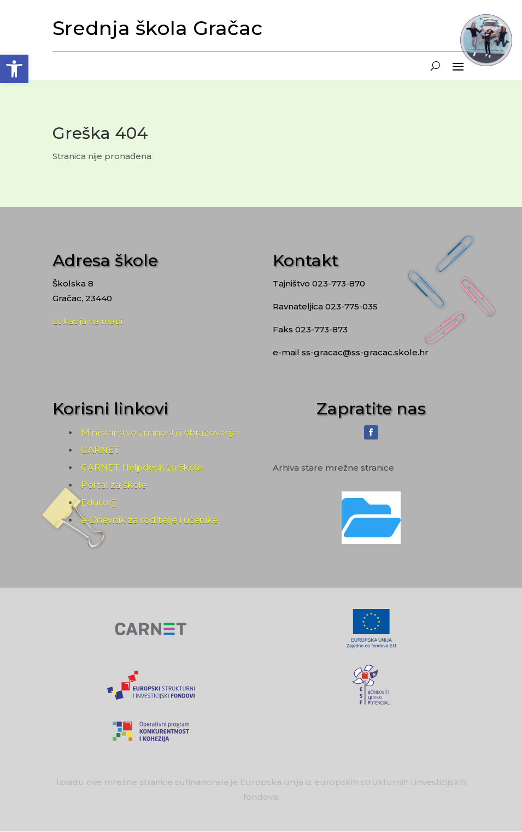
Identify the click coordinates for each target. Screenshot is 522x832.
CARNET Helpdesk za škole (142, 467)
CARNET (100, 450)
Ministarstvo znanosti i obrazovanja (159, 432)
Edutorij (98, 502)
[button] (14, 69)
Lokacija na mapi (87, 321)
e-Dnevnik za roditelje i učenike (149, 520)
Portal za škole (113, 485)
